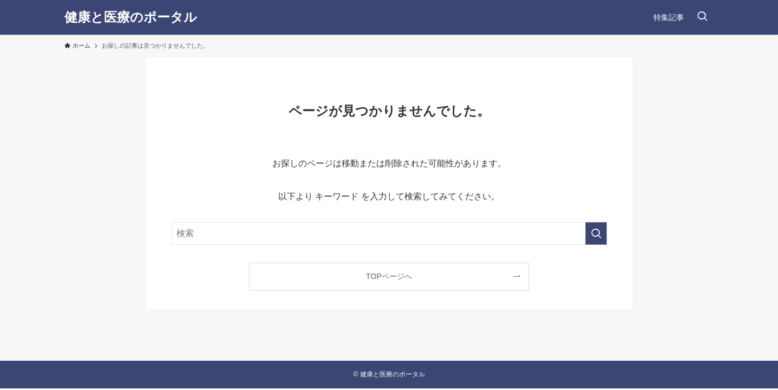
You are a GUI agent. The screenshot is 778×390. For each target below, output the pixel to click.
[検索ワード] (389, 233)
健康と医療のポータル (130, 17)
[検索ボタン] (702, 17)
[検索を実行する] (596, 233)
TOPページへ (389, 276)
